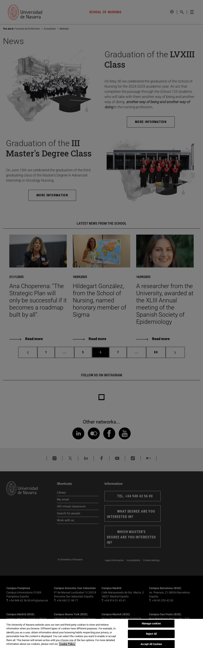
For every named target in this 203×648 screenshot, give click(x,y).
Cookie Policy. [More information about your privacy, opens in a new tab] (67, 643)
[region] (101, 633)
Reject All (151, 633)
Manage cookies (151, 623)
